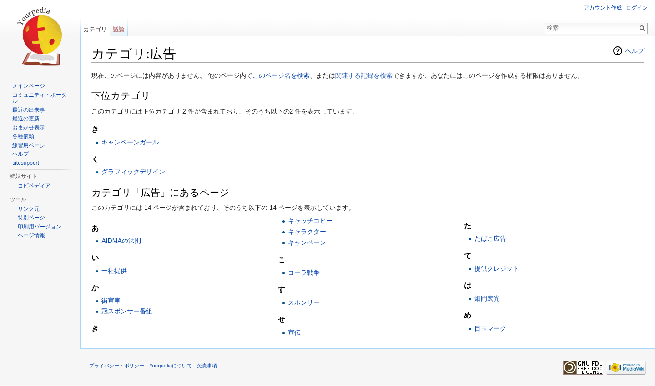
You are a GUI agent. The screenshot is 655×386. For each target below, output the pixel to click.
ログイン (637, 8)
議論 (119, 29)
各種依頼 (23, 136)
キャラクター (307, 231)
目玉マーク (490, 328)
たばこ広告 (490, 238)
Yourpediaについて (170, 365)
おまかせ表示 (28, 127)
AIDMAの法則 (121, 240)
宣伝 (294, 332)
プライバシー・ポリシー (116, 365)
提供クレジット (496, 268)
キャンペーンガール (130, 142)
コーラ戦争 (304, 272)
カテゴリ (95, 29)
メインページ (28, 86)
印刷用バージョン (39, 226)
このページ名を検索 (281, 75)
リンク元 (29, 209)
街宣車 (111, 300)
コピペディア (34, 186)
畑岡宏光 (487, 298)
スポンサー (304, 302)
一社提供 (114, 270)
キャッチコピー (310, 220)
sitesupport (25, 163)
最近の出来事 (28, 110)
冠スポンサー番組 (126, 311)
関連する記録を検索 (364, 75)
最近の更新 (26, 118)
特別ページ (31, 217)
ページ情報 (31, 235)
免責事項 (207, 365)
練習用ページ (28, 145)
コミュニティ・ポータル (39, 98)
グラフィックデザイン (133, 171)
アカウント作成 (603, 8)
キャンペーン (307, 242)
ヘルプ (634, 50)
